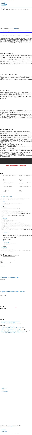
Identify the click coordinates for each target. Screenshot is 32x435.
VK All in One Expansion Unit (13, 427)
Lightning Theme (8, 427)
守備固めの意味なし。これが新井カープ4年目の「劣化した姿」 (9, 323)
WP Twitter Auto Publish (14, 434)
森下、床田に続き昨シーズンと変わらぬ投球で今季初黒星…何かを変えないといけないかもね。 (12, 329)
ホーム (2, 429)
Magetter (2, 433)
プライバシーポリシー (4, 390)
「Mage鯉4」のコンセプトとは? (5, 388)
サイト (1, 264)
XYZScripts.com (19, 434)
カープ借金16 (3, 196)
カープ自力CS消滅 (10, 196)
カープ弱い (6, 196)
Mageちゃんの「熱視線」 (4, 432)
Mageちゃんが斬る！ (4, 431)
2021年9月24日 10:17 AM (4, 201)
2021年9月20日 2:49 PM (4, 218)
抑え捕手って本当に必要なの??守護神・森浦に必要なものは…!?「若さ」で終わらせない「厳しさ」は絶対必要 (14, 324)
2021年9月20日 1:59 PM (4, 247)
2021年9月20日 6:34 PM (6, 242)
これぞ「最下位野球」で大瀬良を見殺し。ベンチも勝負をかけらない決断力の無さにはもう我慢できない (9, 278)
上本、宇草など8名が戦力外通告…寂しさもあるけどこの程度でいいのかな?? (10, 333)
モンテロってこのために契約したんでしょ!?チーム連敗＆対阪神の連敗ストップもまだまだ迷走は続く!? (13, 322)
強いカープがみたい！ (16, 28)
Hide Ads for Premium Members (5, 392)
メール (1, 263)
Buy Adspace (3, 391)
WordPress (4, 427)
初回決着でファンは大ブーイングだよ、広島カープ (8, 186)
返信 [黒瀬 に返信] (4, 245)
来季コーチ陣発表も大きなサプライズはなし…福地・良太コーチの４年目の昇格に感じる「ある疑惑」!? (13, 331)
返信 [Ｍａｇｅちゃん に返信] (3, 240)
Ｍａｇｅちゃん (5, 232)
